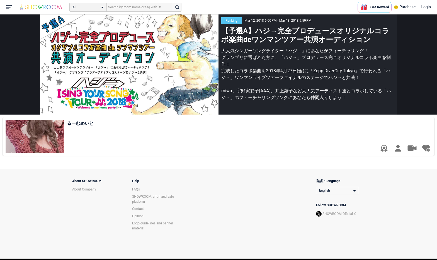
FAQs (136, 189)
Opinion (138, 216)
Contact (138, 209)
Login (426, 7)
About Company (84, 189)
